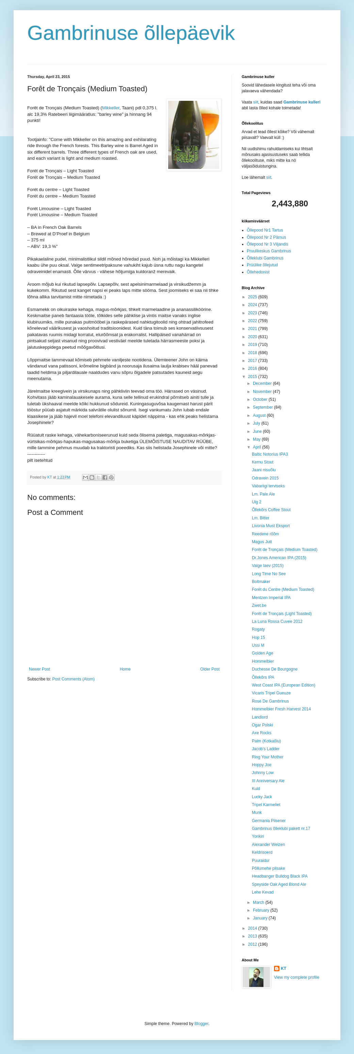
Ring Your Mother (268, 757)
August (260, 415)
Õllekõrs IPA (263, 677)
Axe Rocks (261, 732)
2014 (253, 928)
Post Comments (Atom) (73, 679)
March (259, 902)
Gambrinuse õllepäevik (131, 32)
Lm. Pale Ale (263, 494)
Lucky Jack (262, 797)
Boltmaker (261, 581)
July (257, 423)
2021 (253, 328)
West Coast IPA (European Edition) (283, 685)
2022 (253, 320)
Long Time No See (269, 573)
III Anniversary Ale (268, 780)
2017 (253, 360)
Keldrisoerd (262, 852)
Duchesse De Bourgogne (274, 669)
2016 (253, 368)
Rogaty (258, 629)
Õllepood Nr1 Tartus (265, 230)
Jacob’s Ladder (265, 748)
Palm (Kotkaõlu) (266, 741)
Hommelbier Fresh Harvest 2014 (281, 709)
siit (255, 102)
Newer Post (39, 669)
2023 (253, 313)
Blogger (201, 1023)
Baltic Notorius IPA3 (270, 454)
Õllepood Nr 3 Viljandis (267, 244)
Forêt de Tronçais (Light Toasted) (282, 613)
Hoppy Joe (261, 764)
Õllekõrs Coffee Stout (271, 509)
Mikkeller (110, 107)
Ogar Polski (262, 725)
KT (283, 968)
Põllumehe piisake (268, 868)
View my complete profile (296, 977)
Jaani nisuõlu (264, 470)
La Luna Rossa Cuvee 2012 (277, 621)
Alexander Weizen (268, 844)
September (263, 407)
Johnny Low (263, 772)
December (263, 383)
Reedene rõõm (265, 534)
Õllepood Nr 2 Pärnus (266, 237)
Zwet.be (259, 605)
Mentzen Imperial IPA (271, 597)
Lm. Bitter (260, 518)
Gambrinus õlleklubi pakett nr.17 (281, 828)
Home (125, 669)
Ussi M (258, 645)
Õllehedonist (258, 272)
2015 (253, 376)
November (263, 391)
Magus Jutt (262, 541)
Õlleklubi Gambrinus (265, 258)
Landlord (260, 717)
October (261, 399)
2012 (253, 944)
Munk (257, 812)
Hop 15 (258, 637)
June (258, 431)
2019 (253, 344)
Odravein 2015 (265, 478)
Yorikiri (258, 836)
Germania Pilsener (269, 820)
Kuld (256, 788)
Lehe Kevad (263, 892)
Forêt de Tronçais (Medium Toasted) (285, 549)
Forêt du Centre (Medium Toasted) (283, 589)
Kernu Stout (262, 462)
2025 (253, 297)
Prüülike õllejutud (262, 265)
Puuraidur (261, 860)
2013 (253, 936)
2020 (253, 336)
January (261, 918)
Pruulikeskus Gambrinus (269, 251)
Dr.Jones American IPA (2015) (279, 557)
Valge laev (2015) (268, 565)
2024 (253, 304)
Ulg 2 (256, 502)
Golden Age (262, 653)
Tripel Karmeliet (266, 804)
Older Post (210, 669)
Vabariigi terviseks (268, 486)
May (257, 439)
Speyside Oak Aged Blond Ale (279, 884)
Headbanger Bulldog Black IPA (280, 876)
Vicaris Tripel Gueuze (271, 693)
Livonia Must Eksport (271, 525)
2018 (253, 352)
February (261, 910)
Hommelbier (263, 661)
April (257, 447)
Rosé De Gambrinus (270, 701)
